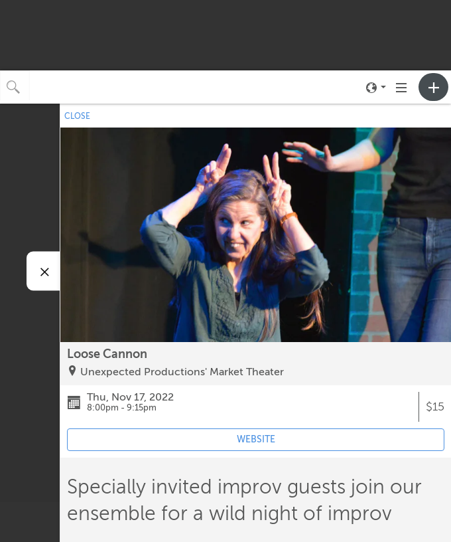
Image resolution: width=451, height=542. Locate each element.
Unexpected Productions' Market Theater (182, 372)
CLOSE (77, 116)
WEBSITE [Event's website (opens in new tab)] (256, 439)
